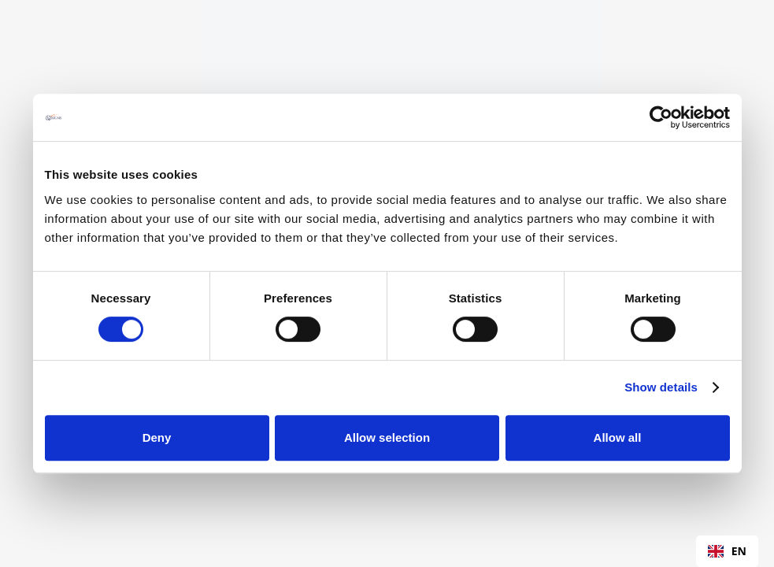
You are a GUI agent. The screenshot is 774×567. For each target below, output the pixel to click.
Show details (661, 387)
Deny (157, 437)
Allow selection (387, 437)
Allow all (618, 437)
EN (727, 550)
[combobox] (727, 551)
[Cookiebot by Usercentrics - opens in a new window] (661, 117)
